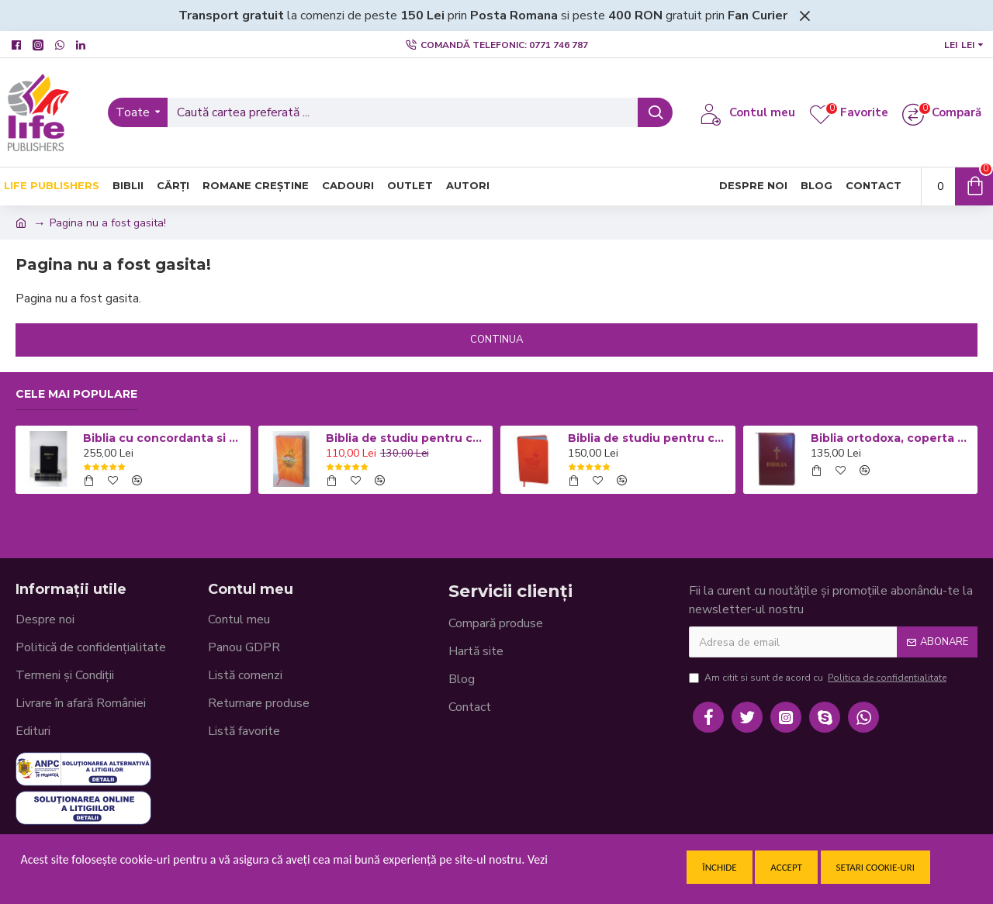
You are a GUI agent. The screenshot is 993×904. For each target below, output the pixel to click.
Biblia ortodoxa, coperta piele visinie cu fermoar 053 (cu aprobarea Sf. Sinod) (891, 438)
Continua (496, 340)
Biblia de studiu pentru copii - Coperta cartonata (406, 438)
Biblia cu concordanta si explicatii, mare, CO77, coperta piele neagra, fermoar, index (163, 438)
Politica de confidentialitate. (91, 878)
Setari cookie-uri (875, 867)
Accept (786, 867)
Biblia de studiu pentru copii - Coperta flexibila (648, 438)
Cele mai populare (76, 394)
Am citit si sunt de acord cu (819, 678)
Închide (719, 867)
